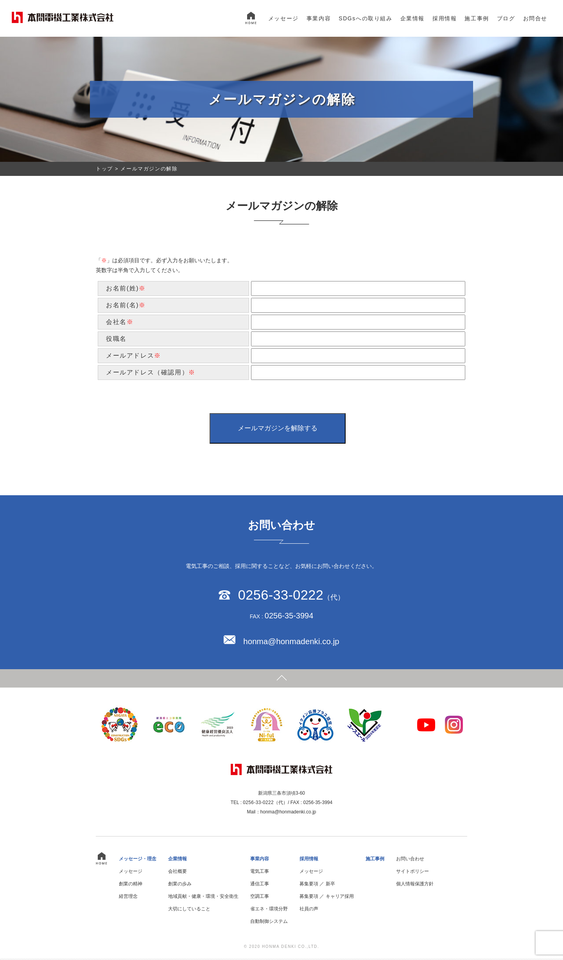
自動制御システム (269, 923)
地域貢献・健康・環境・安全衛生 (203, 898)
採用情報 (444, 18)
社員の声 (308, 910)
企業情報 (412, 18)
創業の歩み (180, 885)
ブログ (506, 18)
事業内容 (319, 18)
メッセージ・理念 (137, 860)
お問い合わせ (410, 860)
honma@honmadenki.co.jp (291, 643)
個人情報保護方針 (415, 885)
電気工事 (259, 873)
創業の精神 (130, 885)
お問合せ (535, 18)
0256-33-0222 (280, 596)
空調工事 (259, 898)
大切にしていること (189, 910)
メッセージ (283, 18)
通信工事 (259, 885)
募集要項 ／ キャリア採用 (326, 898)
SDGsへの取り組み (365, 18)
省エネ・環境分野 (269, 910)
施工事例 (476, 18)
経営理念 (128, 898)
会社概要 (177, 873)
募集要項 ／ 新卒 (317, 885)
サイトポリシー (412, 873)
